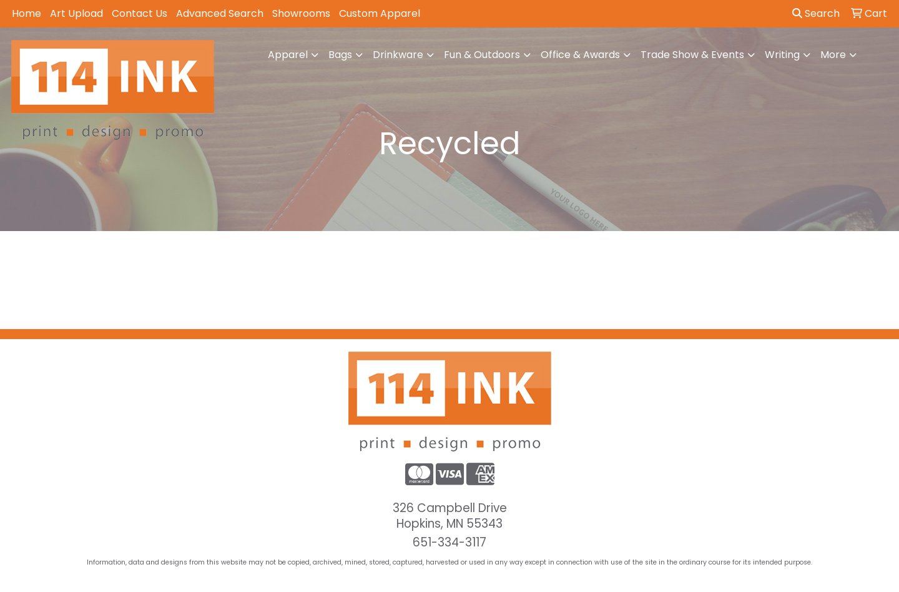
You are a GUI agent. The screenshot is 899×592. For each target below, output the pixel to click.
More (833, 54)
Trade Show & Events (692, 54)
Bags (340, 54)
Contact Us (139, 13)
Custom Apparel (379, 13)
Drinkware (398, 54)
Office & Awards (580, 54)
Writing (782, 54)
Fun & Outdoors (482, 54)
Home (26, 13)
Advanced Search (219, 13)
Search (816, 13)
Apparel (288, 54)
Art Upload (76, 13)
